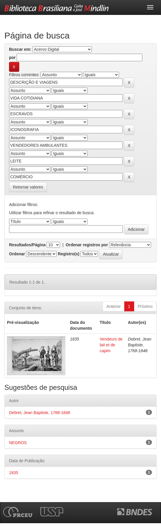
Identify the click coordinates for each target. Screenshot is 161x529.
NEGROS (18, 442)
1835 (13, 472)
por (12, 57)
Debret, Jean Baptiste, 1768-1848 (39, 412)
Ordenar (17, 254)
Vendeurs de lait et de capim (111, 345)
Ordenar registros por (87, 244)
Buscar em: (20, 49)
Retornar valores (28, 187)
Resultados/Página (27, 244)
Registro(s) (68, 254)
